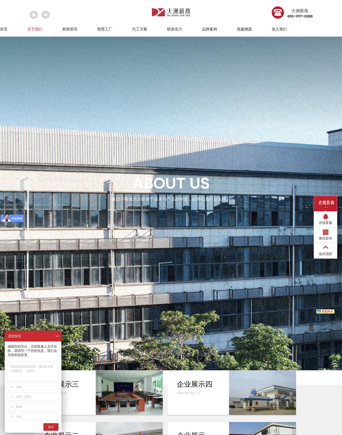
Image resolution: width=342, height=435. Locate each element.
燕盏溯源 (244, 29)
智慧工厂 (104, 29)
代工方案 (139, 29)
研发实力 (174, 29)
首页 (4, 29)
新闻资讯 (69, 29)
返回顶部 (325, 254)
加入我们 (279, 29)
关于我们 (34, 29)
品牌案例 (209, 29)
